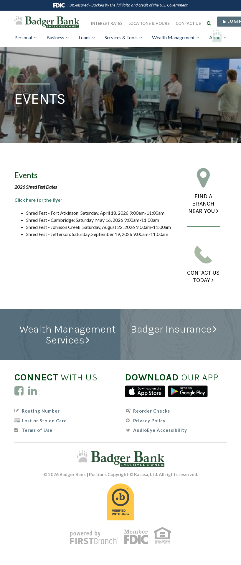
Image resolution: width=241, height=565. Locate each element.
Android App (188, 391)
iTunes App (145, 391)
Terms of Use (37, 430)
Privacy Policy (149, 420)
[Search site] (209, 23)
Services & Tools (121, 37)
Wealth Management (173, 37)
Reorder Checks (151, 411)
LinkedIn (32, 390)
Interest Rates (107, 23)
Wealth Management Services (67, 334)
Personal (23, 37)
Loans (84, 37)
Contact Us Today (203, 276)
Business (55, 37)
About (215, 37)
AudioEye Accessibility (160, 430)
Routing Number (41, 411)
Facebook (19, 390)
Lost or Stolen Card (44, 420)
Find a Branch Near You (201, 203)
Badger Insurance (171, 329)
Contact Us (188, 23)
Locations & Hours (149, 23)
